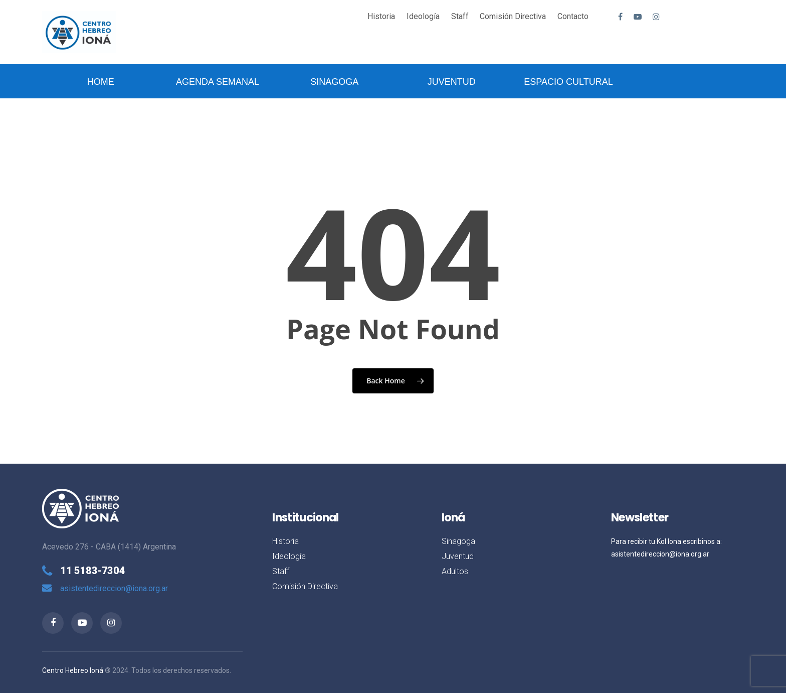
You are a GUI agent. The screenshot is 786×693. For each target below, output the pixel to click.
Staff (460, 16)
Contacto (572, 16)
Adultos (455, 571)
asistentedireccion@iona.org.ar (114, 588)
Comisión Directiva (513, 16)
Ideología (423, 16)
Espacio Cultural (568, 82)
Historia (381, 16)
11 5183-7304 (92, 571)
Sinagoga (334, 82)
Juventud (452, 82)
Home (100, 82)
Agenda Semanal (217, 82)
